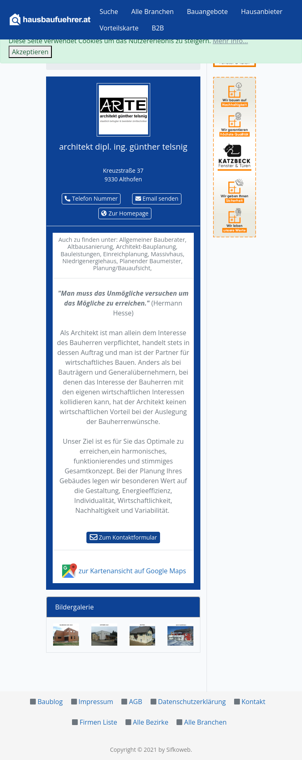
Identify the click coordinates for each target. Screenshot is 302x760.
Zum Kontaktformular (123, 537)
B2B (158, 27)
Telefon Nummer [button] (91, 198)
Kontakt (253, 701)
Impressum (96, 701)
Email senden (157, 198)
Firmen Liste (98, 722)
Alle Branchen (152, 11)
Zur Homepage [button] (125, 213)
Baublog (50, 701)
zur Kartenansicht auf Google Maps (123, 570)
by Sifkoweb (174, 749)
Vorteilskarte (119, 27)
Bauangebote (207, 11)
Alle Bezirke (150, 722)
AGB (135, 701)
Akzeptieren (30, 51)
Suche (109, 11)
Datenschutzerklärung (192, 701)
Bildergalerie (74, 607)
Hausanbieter (262, 11)
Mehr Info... (230, 40)
